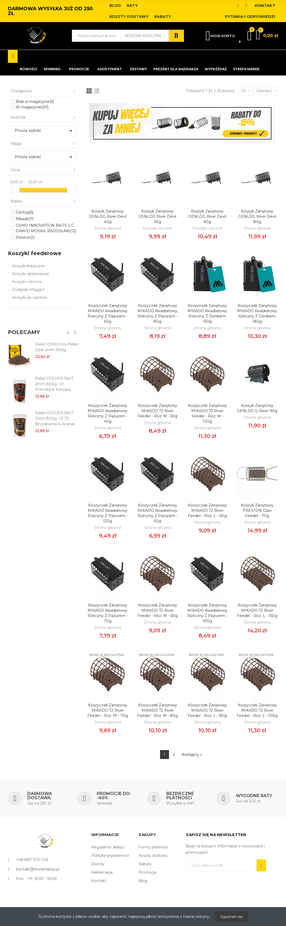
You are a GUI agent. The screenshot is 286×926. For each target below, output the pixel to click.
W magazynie (32, 107)
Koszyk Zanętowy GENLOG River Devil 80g (257, 216)
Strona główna (107, 228)
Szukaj (176, 36)
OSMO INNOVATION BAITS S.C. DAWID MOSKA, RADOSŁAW (46, 228)
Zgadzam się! (231, 916)
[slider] (15, 190)
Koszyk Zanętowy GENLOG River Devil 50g (157, 216)
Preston (25, 237)
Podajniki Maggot (28, 289)
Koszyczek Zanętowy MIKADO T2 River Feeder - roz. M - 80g (157, 710)
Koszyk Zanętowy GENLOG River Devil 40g (107, 216)
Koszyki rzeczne (143, 35)
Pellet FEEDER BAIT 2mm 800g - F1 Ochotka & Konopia (54, 384)
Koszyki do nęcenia (29, 297)
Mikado (25, 218)
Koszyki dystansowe (30, 273)
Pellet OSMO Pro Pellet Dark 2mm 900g (57, 347)
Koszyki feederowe (34, 253)
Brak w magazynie (35, 101)
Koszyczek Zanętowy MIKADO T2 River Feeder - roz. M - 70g (107, 710)
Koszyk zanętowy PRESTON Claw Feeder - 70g (257, 510)
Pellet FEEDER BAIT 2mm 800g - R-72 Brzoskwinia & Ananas (55, 418)
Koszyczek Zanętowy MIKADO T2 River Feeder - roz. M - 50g (157, 410)
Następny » (192, 754)
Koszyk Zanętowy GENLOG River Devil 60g (207, 216)
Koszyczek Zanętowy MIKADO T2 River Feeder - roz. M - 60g (157, 610)
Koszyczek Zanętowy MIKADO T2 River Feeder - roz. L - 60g (207, 510)
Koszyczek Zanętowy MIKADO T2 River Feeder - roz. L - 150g (257, 610)
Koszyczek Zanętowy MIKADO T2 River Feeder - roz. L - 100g (257, 710)
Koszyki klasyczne (28, 266)
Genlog (24, 212)
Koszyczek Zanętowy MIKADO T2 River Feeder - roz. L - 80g (207, 710)
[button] (115, 5)
